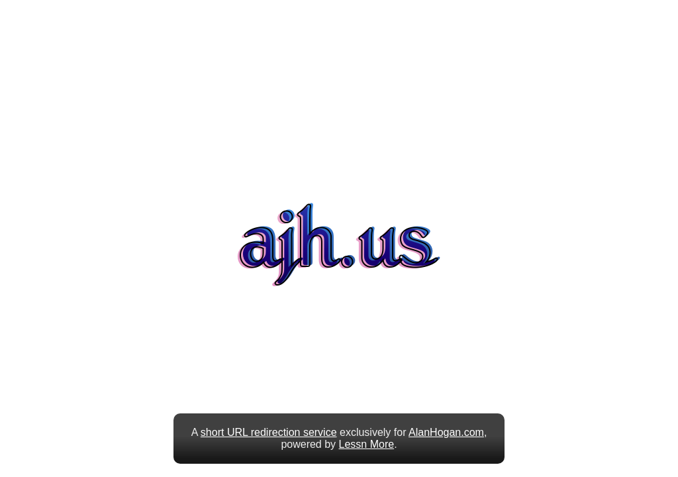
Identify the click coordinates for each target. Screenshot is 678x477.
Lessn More (367, 444)
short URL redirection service (269, 432)
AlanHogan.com (446, 432)
